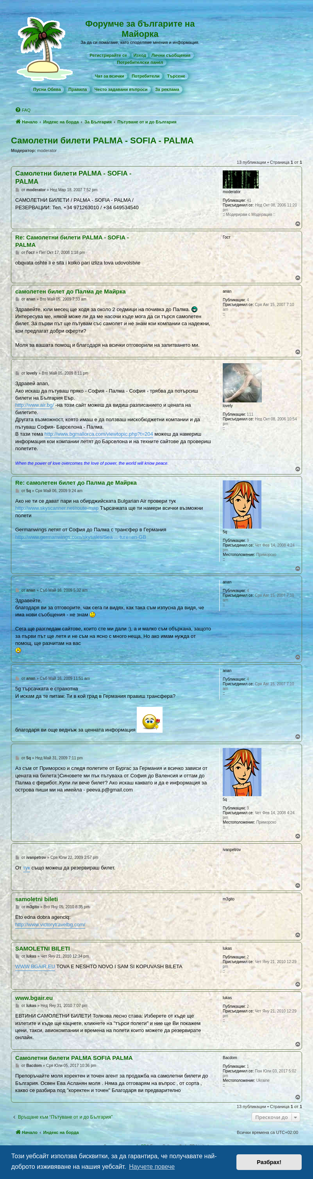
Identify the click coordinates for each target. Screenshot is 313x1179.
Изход (139, 55)
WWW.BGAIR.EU (35, 966)
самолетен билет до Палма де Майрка (70, 291)
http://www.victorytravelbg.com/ (50, 924)
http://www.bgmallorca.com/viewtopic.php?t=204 (99, 434)
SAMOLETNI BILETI (42, 948)
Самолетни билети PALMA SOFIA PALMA (74, 1057)
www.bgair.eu (34, 997)
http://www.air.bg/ (34, 405)
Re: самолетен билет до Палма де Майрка (76, 482)
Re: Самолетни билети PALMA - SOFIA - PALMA (72, 241)
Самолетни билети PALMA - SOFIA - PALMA (102, 140)
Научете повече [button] (152, 1166)
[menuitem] (108, 55)
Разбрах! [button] (269, 1162)
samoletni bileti (36, 899)
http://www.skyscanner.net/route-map (56, 508)
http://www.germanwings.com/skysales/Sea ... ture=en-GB (80, 537)
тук (26, 868)
